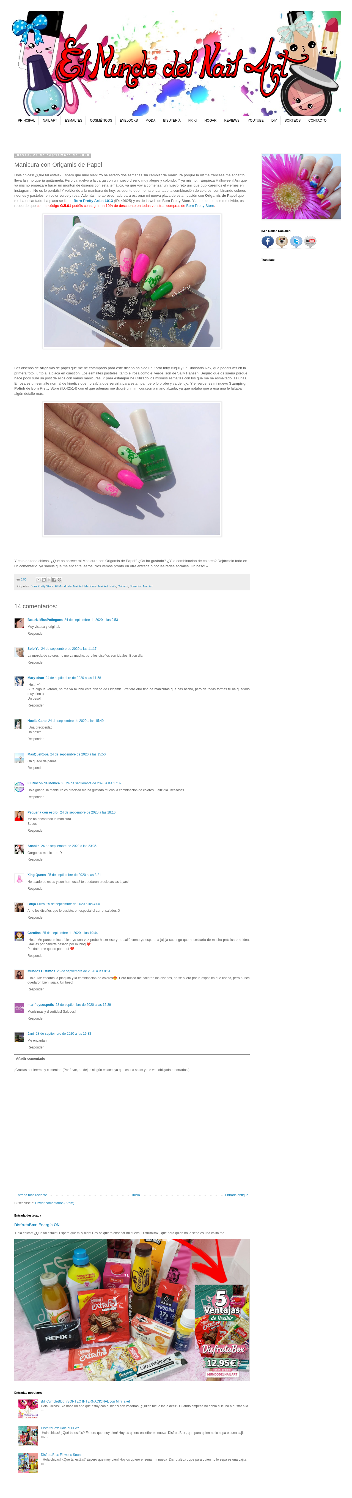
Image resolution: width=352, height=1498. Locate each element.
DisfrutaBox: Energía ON (37, 1225)
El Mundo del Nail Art (69, 586)
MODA (150, 120)
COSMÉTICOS (101, 120)
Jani (31, 1034)
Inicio (136, 1195)
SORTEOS (293, 120)
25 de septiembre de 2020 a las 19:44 (70, 933)
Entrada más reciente (31, 1195)
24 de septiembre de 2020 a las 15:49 (75, 721)
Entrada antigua (236, 1195)
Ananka (33, 846)
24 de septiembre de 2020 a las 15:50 (78, 754)
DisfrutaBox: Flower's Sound (61, 1455)
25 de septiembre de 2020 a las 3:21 (74, 875)
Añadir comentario (30, 1059)
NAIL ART (50, 120)
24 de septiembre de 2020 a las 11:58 (73, 678)
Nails (112, 586)
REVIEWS (231, 120)
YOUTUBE (256, 120)
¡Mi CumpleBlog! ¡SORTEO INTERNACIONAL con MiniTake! (85, 1401)
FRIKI (192, 120)
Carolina (34, 933)
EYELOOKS (129, 120)
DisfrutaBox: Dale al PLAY (60, 1428)
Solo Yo (34, 649)
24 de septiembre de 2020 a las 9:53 (91, 620)
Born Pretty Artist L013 (93, 201)
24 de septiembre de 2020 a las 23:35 (68, 846)
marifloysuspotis (41, 1005)
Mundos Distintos (41, 971)
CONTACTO (317, 120)
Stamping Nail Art (141, 586)
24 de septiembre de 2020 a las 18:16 (88, 812)
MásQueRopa (38, 754)
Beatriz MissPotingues (45, 620)
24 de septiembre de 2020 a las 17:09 (93, 783)
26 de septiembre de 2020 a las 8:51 (84, 971)
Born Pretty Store (200, 206)
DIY (274, 120)
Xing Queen (37, 875)
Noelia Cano (37, 721)
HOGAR (210, 120)
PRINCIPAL (26, 120)
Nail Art (103, 586)
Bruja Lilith (36, 904)
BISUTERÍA (171, 120)
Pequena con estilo (43, 812)
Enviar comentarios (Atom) (54, 1203)
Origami (123, 586)
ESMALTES (73, 120)
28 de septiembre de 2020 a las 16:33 (63, 1034)
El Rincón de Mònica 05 (46, 783)
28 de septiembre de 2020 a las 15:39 (83, 1005)
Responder (36, 634)
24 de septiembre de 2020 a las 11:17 (69, 649)
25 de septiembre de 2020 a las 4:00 (73, 904)
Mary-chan (36, 678)
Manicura (90, 586)
